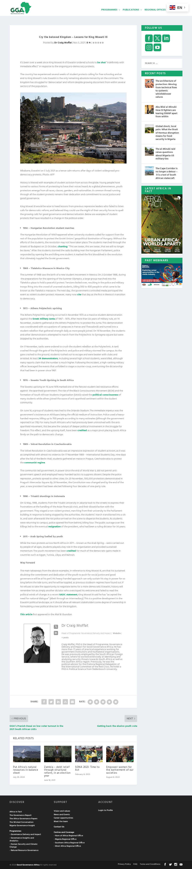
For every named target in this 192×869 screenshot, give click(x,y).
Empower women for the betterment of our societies (120, 770)
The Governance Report (20, 815)
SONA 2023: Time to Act (87, 768)
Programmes (109, 15)
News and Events (62, 814)
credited (82, 430)
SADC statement (68, 594)
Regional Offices (155, 15)
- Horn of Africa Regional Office (68, 835)
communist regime (34, 462)
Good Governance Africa (28, 864)
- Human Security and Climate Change (23, 845)
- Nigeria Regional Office (65, 839)
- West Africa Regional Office (67, 846)
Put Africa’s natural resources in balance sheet (25, 770)
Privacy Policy (124, 864)
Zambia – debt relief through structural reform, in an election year (57, 771)
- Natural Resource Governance (24, 850)
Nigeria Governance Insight (22, 825)
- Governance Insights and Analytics (22, 839)
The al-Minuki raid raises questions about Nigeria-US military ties (165, 153)
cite (79, 294)
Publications (131, 15)
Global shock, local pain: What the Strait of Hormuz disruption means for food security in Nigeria (167, 132)
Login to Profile (105, 810)
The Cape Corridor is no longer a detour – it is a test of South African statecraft (166, 173)
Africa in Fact (16, 811)
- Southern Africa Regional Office (69, 842)
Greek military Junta (44, 319)
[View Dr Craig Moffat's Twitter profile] (56, 626)
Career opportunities (63, 817)
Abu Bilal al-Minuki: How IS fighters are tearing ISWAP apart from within (166, 112)
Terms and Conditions (150, 864)
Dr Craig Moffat (63, 42)
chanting (62, 246)
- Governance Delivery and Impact (25, 834)
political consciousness (105, 395)
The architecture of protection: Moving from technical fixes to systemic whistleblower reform (166, 89)
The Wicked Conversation (21, 822)
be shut (101, 62)
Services (176, 15)
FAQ (135, 864)
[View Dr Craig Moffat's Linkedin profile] (56, 633)
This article (26, 614)
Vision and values (62, 810)
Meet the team (61, 821)
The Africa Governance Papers (23, 818)
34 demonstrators (48, 358)
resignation (54, 526)
